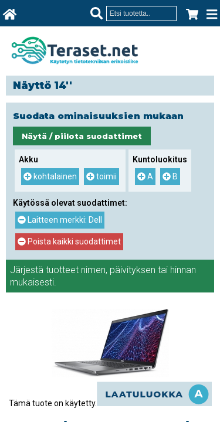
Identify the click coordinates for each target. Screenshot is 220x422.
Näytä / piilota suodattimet (82, 136)
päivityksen (132, 269)
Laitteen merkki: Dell (60, 219)
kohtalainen (50, 176)
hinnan (183, 269)
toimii (101, 176)
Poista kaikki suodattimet (69, 241)
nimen (93, 269)
